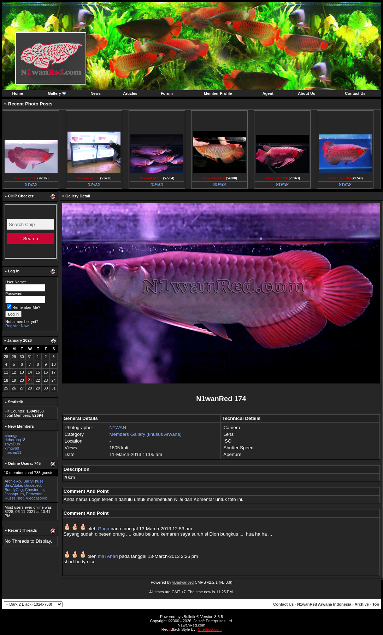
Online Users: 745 (24, 463)
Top (375, 604)
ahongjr (11, 435)
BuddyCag (14, 489)
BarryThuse (33, 481)
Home (17, 93)
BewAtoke (13, 485)
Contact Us (355, 93)
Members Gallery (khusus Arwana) (145, 434)
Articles (130, 93)
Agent (268, 93)
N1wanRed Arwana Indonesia (324, 604)
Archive (362, 604)
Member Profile (218, 93)
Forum (167, 93)
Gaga (104, 528)
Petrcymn (34, 494)
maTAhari (108, 556)
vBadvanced (183, 582)
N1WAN (117, 427)
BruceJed (32, 485)
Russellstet (14, 498)
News (95, 93)
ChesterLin (34, 489)
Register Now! (17, 326)
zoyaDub (12, 444)
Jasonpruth (14, 494)
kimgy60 (12, 448)
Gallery (54, 93)
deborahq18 (15, 440)
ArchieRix (13, 481)
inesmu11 (13, 452)
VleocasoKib (36, 498)
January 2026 (19, 340)
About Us (306, 93)
